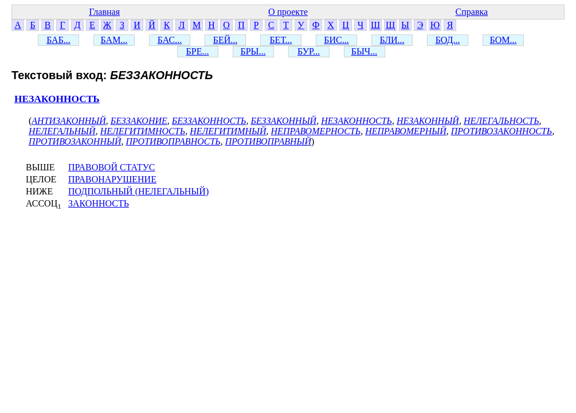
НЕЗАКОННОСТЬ (57, 98)
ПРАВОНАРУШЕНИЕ (112, 179)
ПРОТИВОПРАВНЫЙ (268, 141)
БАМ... (114, 40)
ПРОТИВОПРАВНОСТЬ (173, 141)
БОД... (448, 40)
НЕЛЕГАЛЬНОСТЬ (501, 121)
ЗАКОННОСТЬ (98, 203)
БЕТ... (280, 40)
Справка (472, 12)
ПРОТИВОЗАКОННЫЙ (75, 141)
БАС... (170, 40)
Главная (104, 12)
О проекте (288, 12)
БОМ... (503, 40)
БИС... (336, 40)
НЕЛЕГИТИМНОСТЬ (143, 131)
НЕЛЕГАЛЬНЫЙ (62, 131)
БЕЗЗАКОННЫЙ (283, 121)
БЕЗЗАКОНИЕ (139, 121)
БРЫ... (252, 51)
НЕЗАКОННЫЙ (428, 121)
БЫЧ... (364, 51)
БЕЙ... (225, 40)
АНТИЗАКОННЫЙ (69, 121)
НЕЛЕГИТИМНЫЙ (228, 131)
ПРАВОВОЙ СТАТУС (111, 167)
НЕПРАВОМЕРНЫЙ (405, 131)
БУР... (308, 51)
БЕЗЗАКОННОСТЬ (209, 121)
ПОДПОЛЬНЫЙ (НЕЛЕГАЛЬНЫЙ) (138, 191)
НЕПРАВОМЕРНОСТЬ (316, 131)
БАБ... (58, 40)
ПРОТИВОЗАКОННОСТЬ (502, 131)
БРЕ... (197, 51)
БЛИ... (391, 40)
